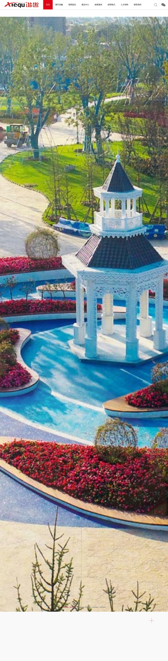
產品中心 (85, 5)
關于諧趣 (59, 5)
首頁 (48, 5)
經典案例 (98, 5)
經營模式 (111, 5)
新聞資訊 (72, 5)
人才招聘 (124, 5)
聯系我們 (137, 5)
